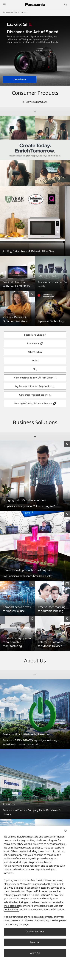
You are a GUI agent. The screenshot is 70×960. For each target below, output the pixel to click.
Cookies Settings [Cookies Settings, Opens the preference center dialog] (35, 931)
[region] (35, 893)
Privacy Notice (32, 909)
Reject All (35, 942)
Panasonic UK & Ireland (15, 12)
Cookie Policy (11, 909)
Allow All (35, 953)
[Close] (65, 831)
